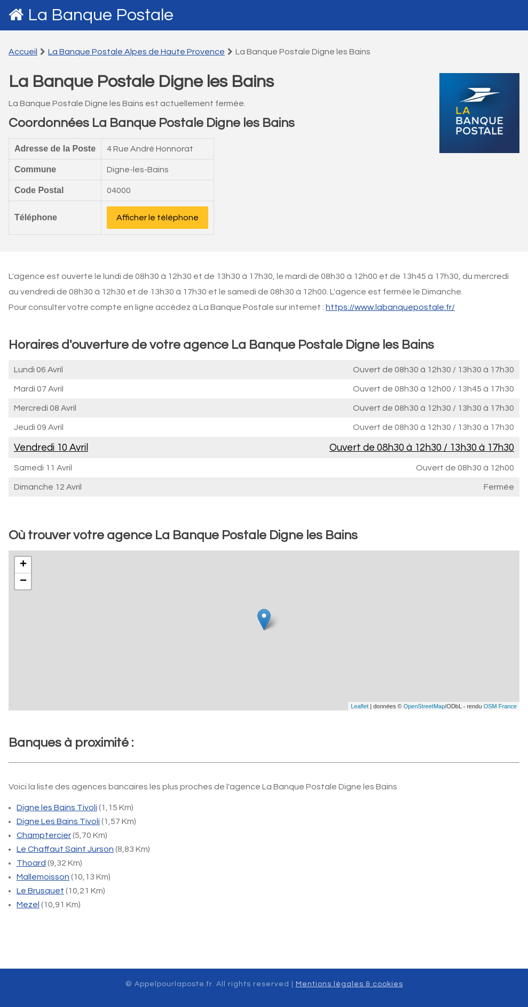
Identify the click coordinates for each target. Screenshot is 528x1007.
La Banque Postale (101, 15)
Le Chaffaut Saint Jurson (65, 849)
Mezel (28, 904)
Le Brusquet (40, 890)
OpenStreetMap (424, 706)
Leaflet (359, 706)
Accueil (23, 51)
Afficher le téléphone (157, 217)
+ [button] (23, 565)
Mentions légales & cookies (349, 984)
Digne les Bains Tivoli (57, 807)
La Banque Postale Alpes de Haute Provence (136, 51)
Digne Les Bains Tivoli (58, 821)
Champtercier (44, 835)
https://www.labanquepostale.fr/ (390, 307)
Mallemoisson (43, 877)
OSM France (500, 706)
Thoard (31, 863)
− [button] (23, 581)
